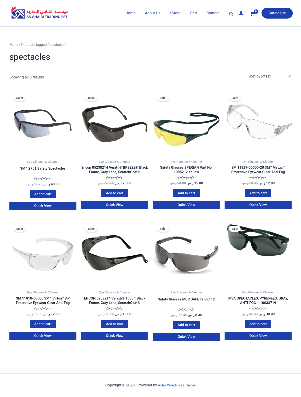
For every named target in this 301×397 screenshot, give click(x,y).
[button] (231, 14)
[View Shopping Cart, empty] (252, 14)
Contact (214, 13)
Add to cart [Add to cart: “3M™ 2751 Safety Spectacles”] (43, 195)
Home (139, 13)
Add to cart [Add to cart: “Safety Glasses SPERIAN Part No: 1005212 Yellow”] (186, 194)
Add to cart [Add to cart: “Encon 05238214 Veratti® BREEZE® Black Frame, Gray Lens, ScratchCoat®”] (114, 194)
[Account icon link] (241, 13)
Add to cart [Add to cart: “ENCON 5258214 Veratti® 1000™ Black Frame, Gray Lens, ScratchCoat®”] (114, 326)
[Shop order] (269, 76)
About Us (159, 13)
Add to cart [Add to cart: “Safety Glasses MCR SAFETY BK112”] (186, 327)
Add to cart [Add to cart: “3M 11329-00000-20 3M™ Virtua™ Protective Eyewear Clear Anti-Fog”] (258, 194)
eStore (179, 13)
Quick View (43, 207)
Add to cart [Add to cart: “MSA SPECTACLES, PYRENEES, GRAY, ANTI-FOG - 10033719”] (258, 326)
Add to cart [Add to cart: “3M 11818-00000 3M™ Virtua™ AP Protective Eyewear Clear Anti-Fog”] (43, 326)
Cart (196, 13)
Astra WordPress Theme (177, 385)
